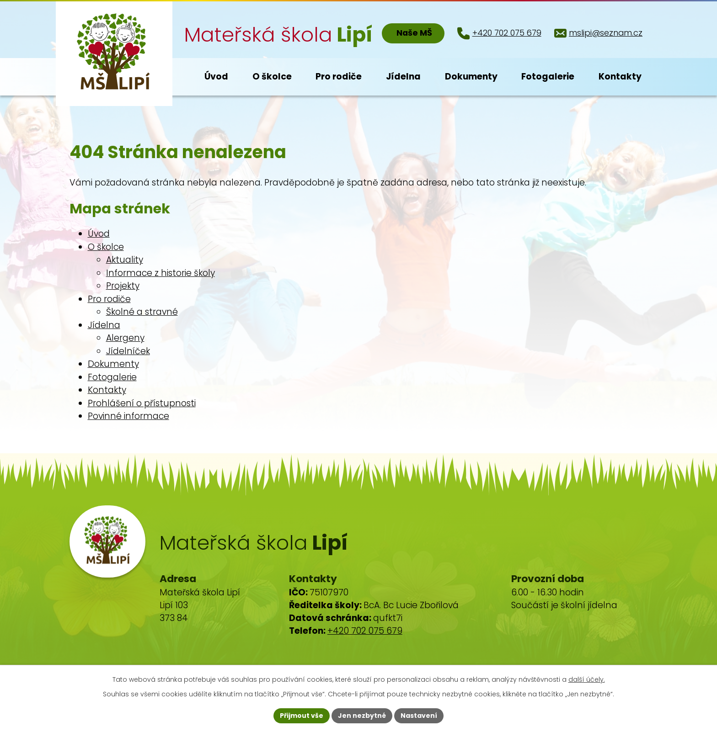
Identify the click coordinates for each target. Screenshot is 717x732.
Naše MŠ (414, 32)
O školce (106, 247)
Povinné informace (128, 416)
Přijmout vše (301, 715)
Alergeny (125, 338)
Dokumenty (113, 364)
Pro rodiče (109, 299)
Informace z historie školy (160, 273)
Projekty (122, 286)
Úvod (99, 234)
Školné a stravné (142, 312)
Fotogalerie (112, 377)
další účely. (586, 679)
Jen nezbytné (362, 715)
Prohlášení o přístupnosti (142, 403)
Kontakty (107, 390)
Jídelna (104, 325)
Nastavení (419, 715)
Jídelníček (128, 351)
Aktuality (124, 260)
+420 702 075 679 (364, 631)
